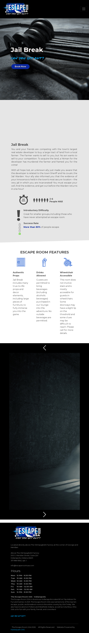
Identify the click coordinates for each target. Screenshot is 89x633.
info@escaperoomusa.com (22, 566)
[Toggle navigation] (83, 9)
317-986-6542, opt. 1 (19, 561)
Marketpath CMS (18, 630)
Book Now (20, 66)
